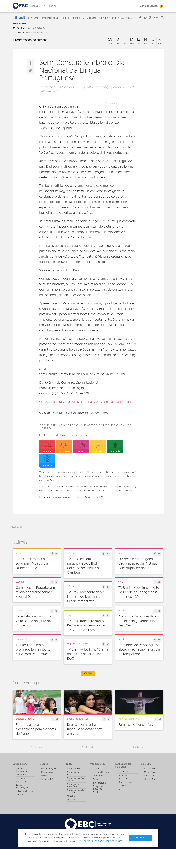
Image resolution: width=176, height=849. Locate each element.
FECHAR (140, 838)
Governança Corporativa (22, 770)
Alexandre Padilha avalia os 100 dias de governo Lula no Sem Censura (138, 621)
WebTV (129, 18)
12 (131, 39)
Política (96, 792)
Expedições (39, 28)
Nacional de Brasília (73, 773)
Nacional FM (73, 769)
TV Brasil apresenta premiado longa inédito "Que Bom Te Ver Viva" (33, 650)
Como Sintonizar (109, 18)
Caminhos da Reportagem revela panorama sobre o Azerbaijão (35, 592)
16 (159, 39)
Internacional (99, 783)
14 (145, 39)
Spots (121, 789)
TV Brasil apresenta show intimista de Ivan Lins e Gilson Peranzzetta (85, 597)
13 (138, 39)
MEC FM (71, 796)
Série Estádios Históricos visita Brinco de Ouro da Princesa (33, 621)
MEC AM (71, 800)
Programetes (125, 779)
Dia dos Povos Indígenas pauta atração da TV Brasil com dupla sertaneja (137, 563)
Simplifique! (21, 782)
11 (124, 39)
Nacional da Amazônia (73, 785)
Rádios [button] (54, 6)
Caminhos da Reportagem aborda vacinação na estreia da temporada (139, 650)
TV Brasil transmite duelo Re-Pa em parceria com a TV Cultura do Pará (86, 625)
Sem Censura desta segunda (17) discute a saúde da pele (32, 563)
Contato (92, 18)
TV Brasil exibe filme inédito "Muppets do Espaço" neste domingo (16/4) (138, 592)
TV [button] (45, 6)
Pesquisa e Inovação (98, 787)
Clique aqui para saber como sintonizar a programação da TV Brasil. (85, 401)
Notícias (122, 775)
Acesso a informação (22, 786)
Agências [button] (36, 6)
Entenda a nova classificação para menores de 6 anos (36, 729)
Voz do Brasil (151, 779)
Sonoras (122, 786)
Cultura (96, 769)
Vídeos (65, 18)
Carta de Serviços (149, 6)
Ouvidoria (21, 775)
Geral (95, 779)
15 (152, 39)
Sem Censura (40, 33)
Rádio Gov (149, 776)
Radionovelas (125, 782)
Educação (98, 776)
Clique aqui (45, 497)
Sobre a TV (78, 18)
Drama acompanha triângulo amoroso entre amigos (85, 729)
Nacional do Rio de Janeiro (75, 779)
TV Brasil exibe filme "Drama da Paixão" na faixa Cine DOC (87, 654)
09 (110, 39)
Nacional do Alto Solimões (76, 791)
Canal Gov (149, 772)
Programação (50, 18)
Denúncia (21, 778)
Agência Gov (151, 769)
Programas (33, 18)
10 (117, 39)
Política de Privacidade (91, 841)
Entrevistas (124, 772)
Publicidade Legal (25, 791)
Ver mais (88, 673)
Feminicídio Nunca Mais (135, 724)
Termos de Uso (114, 841)
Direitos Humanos (102, 772)
